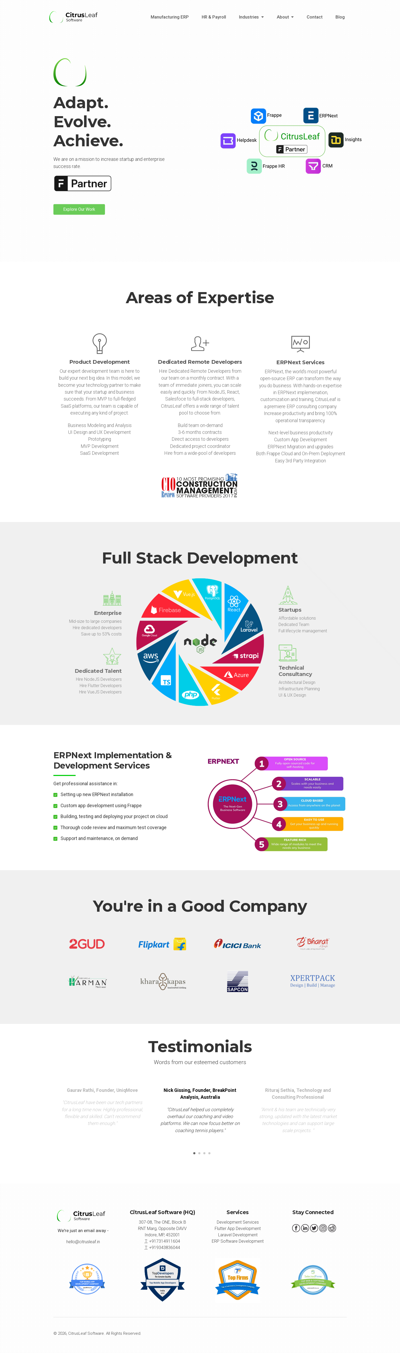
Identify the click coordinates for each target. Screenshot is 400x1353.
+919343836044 (164, 1247)
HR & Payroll (214, 17)
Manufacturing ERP (170, 17)
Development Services (238, 1222)
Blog (340, 17)
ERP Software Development (238, 1241)
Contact (315, 17)
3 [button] (203, 1154)
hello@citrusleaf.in (83, 1241)
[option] (200, 1112)
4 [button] (208, 1154)
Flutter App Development (238, 1228)
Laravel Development (238, 1234)
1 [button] (193, 1154)
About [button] (283, 17)
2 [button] (198, 1154)
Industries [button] (249, 17)
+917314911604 (164, 1241)
